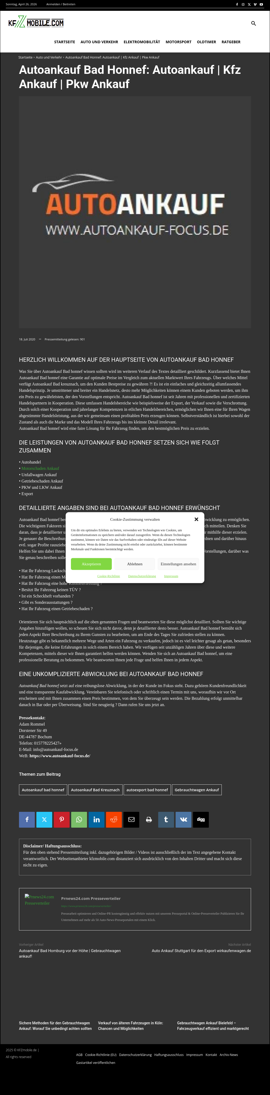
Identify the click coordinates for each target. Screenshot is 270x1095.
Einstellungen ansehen (178, 564)
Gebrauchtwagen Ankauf (197, 789)
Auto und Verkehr (49, 57)
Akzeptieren (91, 564)
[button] (196, 519)
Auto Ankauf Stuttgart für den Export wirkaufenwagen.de (201, 950)
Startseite (25, 57)
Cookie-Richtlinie (108, 576)
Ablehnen (134, 564)
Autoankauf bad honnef (43, 789)
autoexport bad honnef (147, 789)
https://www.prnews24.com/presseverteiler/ (86, 906)
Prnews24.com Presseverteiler (91, 898)
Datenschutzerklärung (142, 576)
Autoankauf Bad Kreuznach (95, 789)
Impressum (171, 576)
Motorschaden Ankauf (40, 468)
